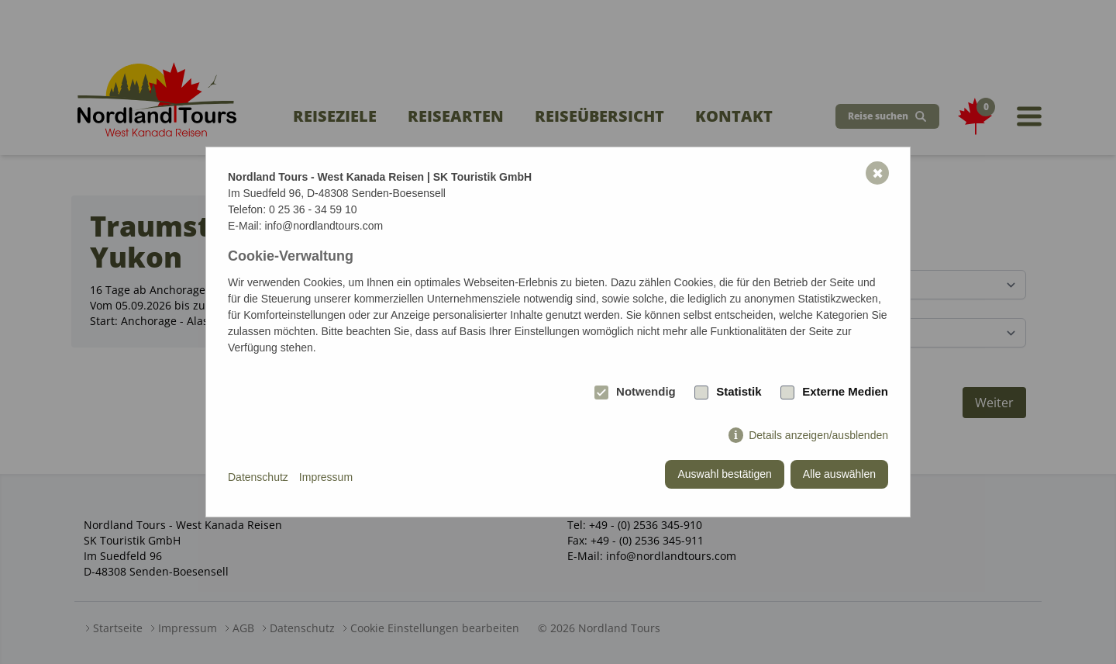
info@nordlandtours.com (323, 226)
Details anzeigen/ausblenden (818, 435)
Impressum (326, 477)
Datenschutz (258, 477)
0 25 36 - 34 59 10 (313, 209)
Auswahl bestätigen (724, 474)
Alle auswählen (839, 474)
